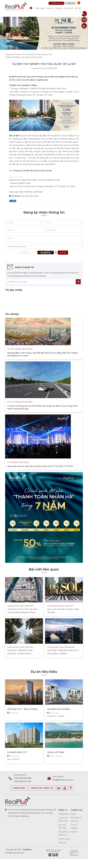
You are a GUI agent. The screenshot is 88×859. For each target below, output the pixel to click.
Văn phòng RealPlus (63, 833)
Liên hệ (70, 3)
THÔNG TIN (76, 810)
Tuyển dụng (56, 3)
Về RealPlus (64, 814)
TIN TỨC (78, 8)
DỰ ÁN (59, 8)
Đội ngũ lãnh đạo (62, 826)
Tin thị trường (74, 826)
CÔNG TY (62, 810)
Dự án (73, 814)
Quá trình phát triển (63, 819)
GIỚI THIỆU (40, 8)
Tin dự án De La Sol (39, 68)
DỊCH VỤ (50, 8)
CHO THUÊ (68, 8)
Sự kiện (74, 832)
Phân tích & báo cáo (76, 819)
